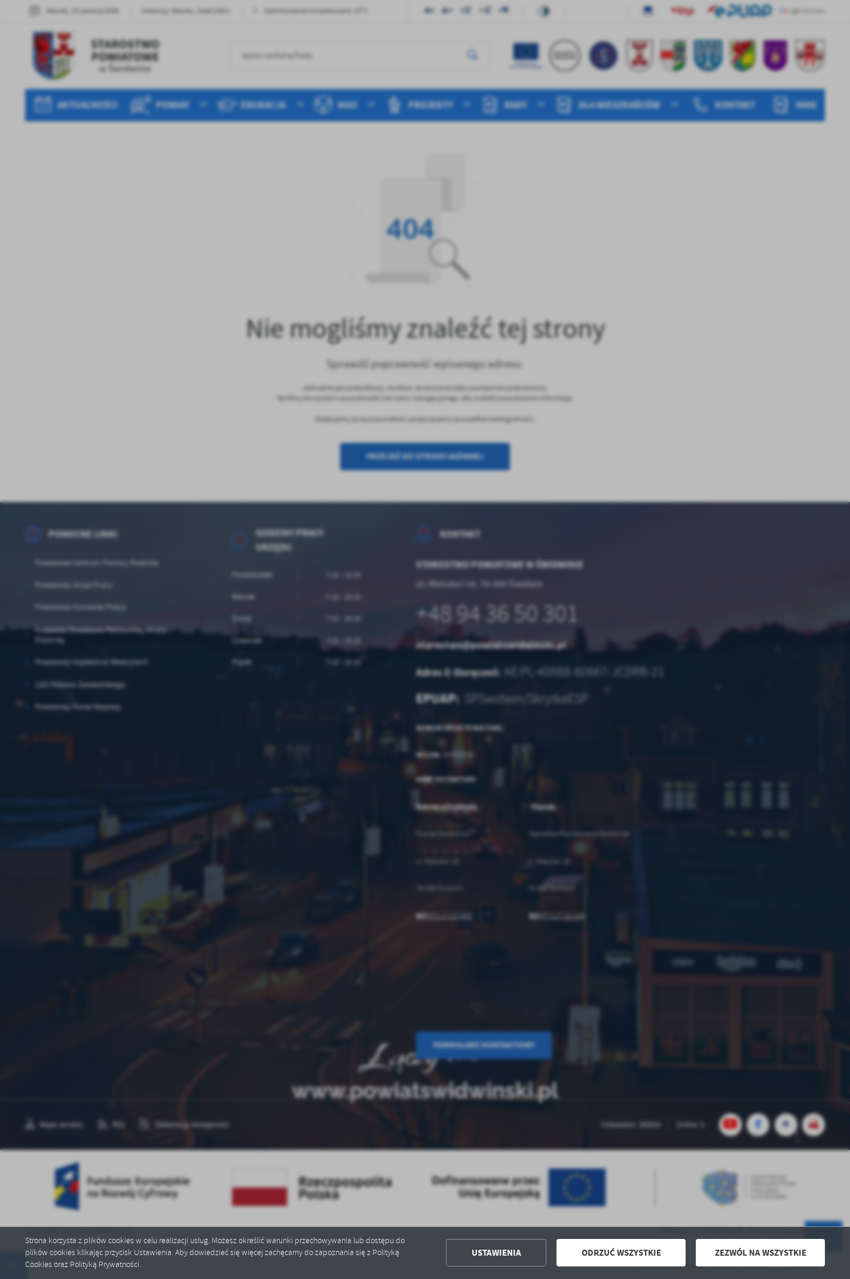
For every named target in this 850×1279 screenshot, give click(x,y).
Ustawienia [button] (496, 1253)
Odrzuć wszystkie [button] (621, 1253)
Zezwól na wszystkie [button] (760, 1253)
